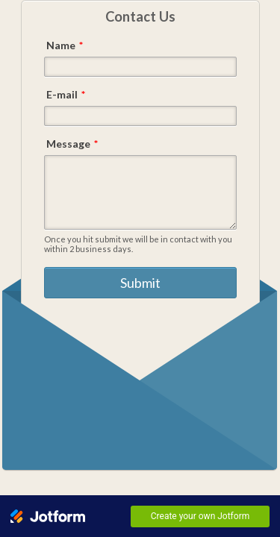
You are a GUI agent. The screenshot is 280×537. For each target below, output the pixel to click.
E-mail (65, 94)
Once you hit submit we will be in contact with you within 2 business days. (138, 244)
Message (72, 143)
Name (64, 45)
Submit (140, 285)
